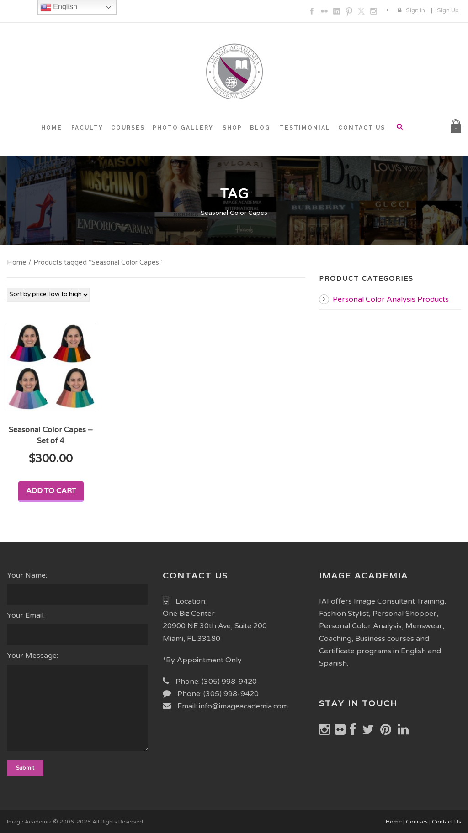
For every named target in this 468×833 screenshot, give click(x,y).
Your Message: (78, 703)
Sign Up (448, 10)
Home (17, 262)
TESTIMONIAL (305, 128)
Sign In (415, 10)
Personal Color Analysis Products (391, 299)
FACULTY (87, 128)
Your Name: (78, 588)
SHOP (232, 128)
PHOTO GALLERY (183, 128)
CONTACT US (361, 128)
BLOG (260, 128)
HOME (51, 128)
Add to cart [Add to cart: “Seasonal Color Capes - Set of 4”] (51, 490)
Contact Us (446, 821)
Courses (417, 821)
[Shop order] (48, 295)
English (58, 7)
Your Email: (78, 628)
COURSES (128, 128)
